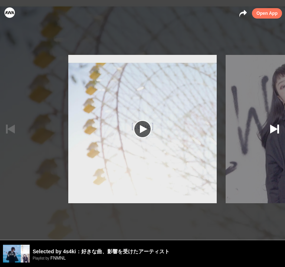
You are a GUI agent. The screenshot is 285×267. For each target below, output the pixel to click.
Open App (267, 13)
